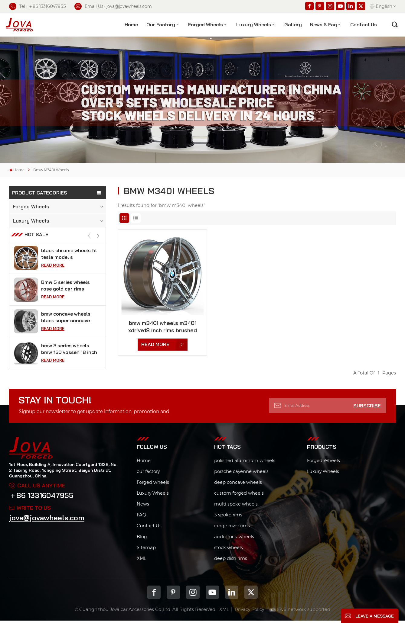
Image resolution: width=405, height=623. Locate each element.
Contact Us (149, 528)
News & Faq (323, 24)
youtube (212, 594)
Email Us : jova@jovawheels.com (113, 6)
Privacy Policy (249, 612)
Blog (142, 539)
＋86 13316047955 (41, 498)
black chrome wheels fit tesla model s (69, 263)
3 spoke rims (228, 517)
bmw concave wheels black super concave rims (65, 327)
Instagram (192, 594)
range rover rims (232, 528)
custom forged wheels (239, 495)
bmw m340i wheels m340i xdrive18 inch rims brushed (162, 327)
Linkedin (231, 594)
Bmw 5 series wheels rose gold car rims (65, 295)
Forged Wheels (205, 24)
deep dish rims (230, 561)
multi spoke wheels (236, 506)
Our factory (160, 24)
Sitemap (146, 550)
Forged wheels (153, 484)
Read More (52, 275)
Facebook (154, 594)
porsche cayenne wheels (241, 474)
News (143, 506)
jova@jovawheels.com (46, 520)
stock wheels (228, 550)
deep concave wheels (238, 484)
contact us (363, 24)
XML (141, 561)
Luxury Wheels (253, 24)
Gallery (293, 24)
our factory (148, 474)
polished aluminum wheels (244, 463)
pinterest (173, 594)
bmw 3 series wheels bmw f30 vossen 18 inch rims (69, 358)
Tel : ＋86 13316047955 (37, 6)
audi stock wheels (234, 539)
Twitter (251, 594)
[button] (98, 245)
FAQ (141, 517)
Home (131, 24)
